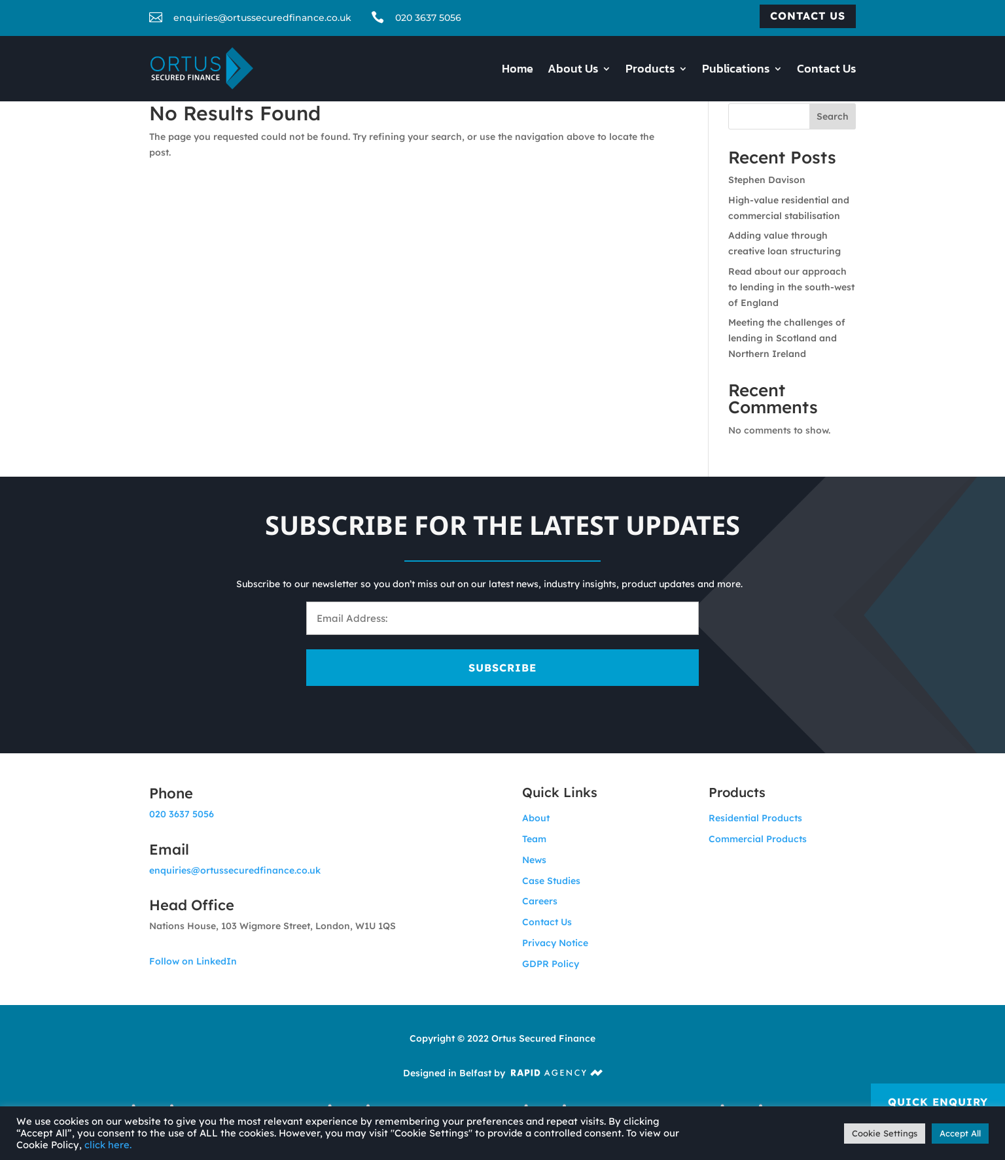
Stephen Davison (766, 180)
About (536, 818)
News (534, 860)
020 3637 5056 (428, 18)
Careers (539, 901)
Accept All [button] (960, 1133)
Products (650, 70)
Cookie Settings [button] (884, 1133)
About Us (573, 70)
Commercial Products (758, 839)
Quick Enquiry (938, 1101)
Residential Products (755, 818)
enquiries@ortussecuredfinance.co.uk (235, 870)
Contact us (807, 15)
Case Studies (551, 881)
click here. (108, 1144)
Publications (735, 70)
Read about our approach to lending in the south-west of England (791, 287)
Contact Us (826, 70)
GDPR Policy (550, 964)
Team (534, 839)
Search (833, 116)
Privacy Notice (555, 943)
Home (517, 70)
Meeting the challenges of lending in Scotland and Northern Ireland (786, 338)
